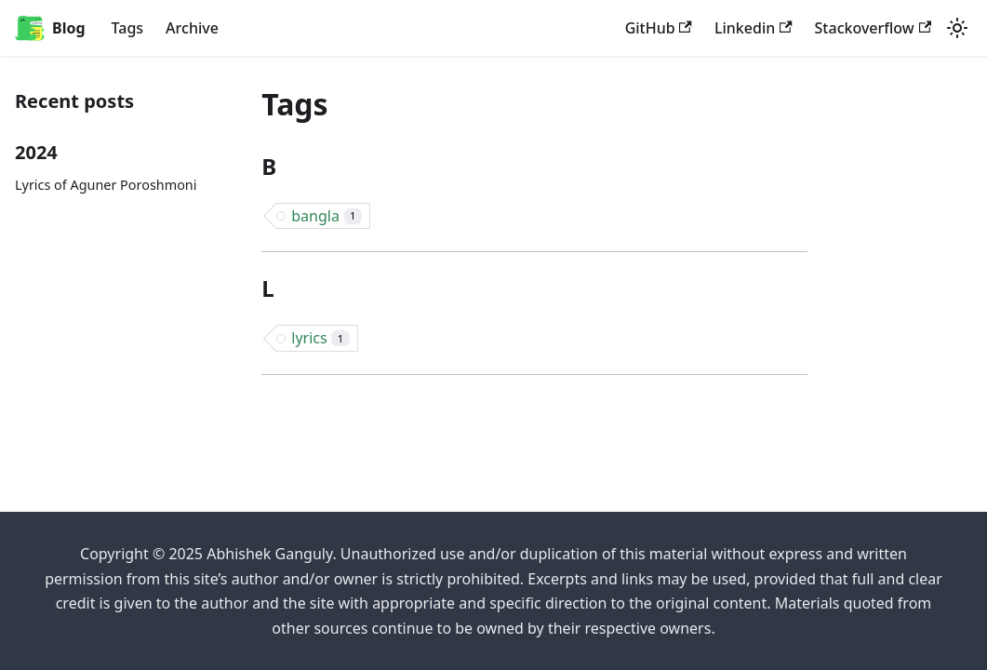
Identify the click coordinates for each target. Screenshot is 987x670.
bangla (326, 216)
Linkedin (753, 28)
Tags (128, 28)
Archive (192, 28)
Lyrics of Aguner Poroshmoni (105, 185)
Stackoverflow (873, 28)
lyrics (320, 338)
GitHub (658, 28)
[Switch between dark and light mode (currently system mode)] (957, 28)
